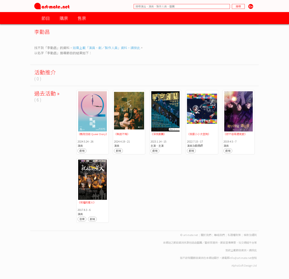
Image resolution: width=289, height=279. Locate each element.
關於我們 (206, 235)
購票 (64, 18)
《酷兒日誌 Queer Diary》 (93, 134)
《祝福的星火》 (87, 202)
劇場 (82, 151)
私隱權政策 (234, 235)
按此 (254, 250)
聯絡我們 (219, 235)
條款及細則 (250, 235)
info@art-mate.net (240, 258)
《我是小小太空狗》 (198, 134)
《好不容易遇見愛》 (235, 134)
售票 (82, 18)
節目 (45, 18)
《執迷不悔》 (122, 134)
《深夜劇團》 (158, 134)
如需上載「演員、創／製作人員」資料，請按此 (106, 47)
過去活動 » (47, 93)
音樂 (82, 219)
